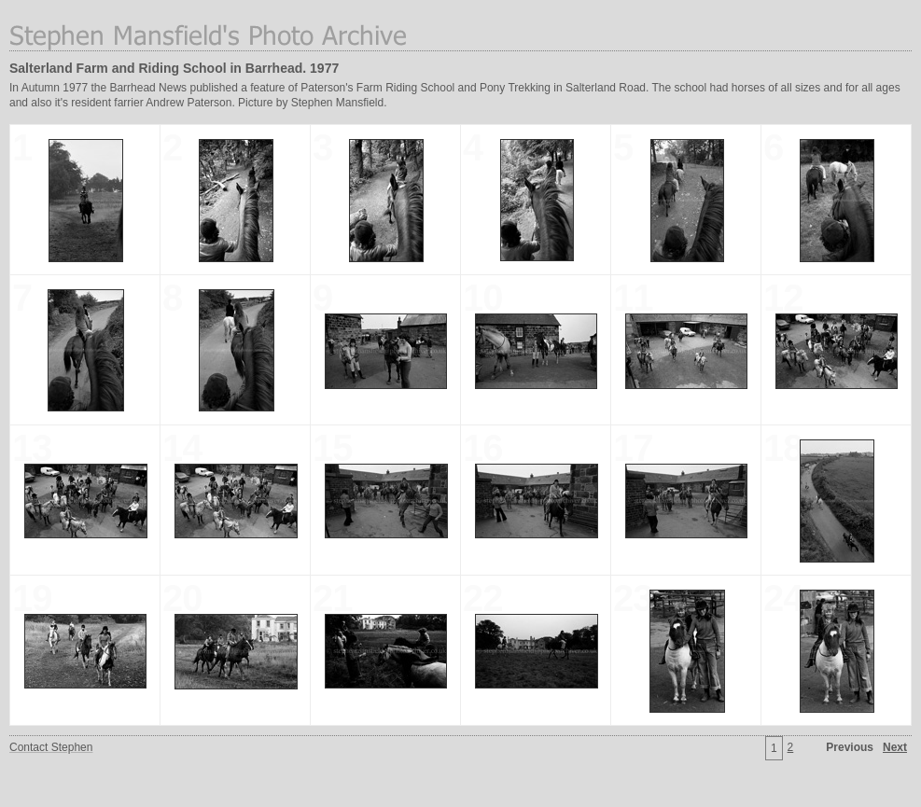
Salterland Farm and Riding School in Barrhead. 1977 (174, 68)
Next (895, 747)
